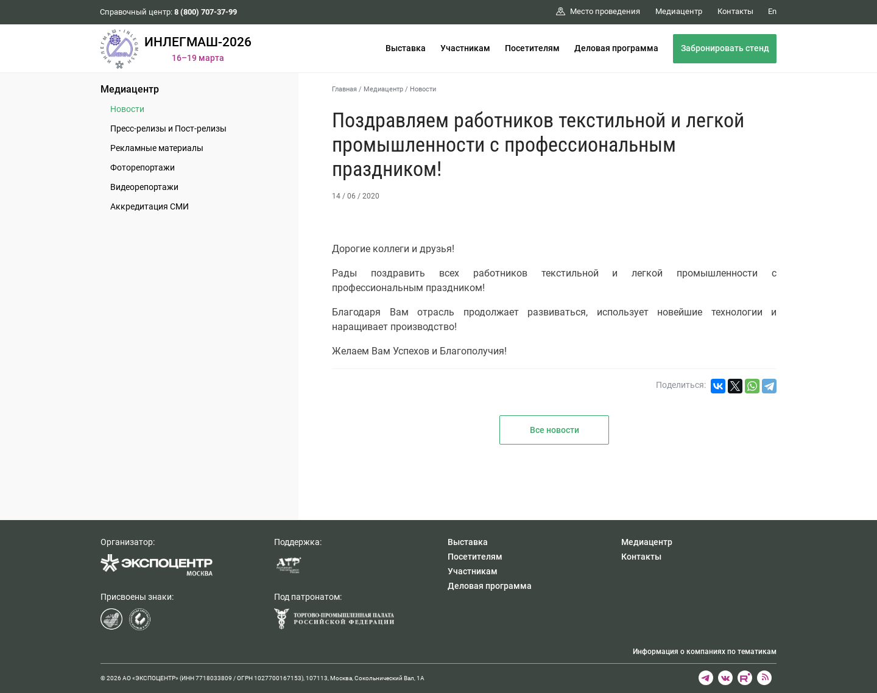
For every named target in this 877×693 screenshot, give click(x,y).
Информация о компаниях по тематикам (705, 651)
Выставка (406, 48)
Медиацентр (129, 89)
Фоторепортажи (142, 167)
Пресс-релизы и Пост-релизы (168, 128)
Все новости (554, 430)
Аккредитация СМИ (149, 206)
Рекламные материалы (156, 148)
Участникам (465, 48)
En (772, 11)
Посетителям (532, 48)
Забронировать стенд (725, 48)
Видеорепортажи (144, 187)
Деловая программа (616, 48)
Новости (127, 109)
